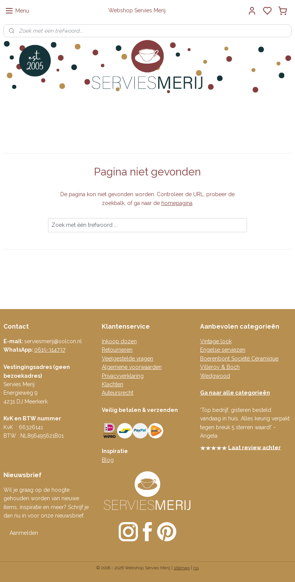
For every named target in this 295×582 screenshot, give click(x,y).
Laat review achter (254, 447)
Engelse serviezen (222, 350)
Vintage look (216, 341)
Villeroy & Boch (220, 367)
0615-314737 (49, 350)
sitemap (182, 567)
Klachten (112, 384)
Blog (108, 460)
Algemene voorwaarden (132, 367)
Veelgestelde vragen (127, 358)
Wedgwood (215, 376)
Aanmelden (24, 533)
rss (196, 567)
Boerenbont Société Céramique (239, 358)
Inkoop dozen (119, 341)
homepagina (176, 203)
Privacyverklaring (123, 376)
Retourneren (117, 350)
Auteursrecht (117, 393)
